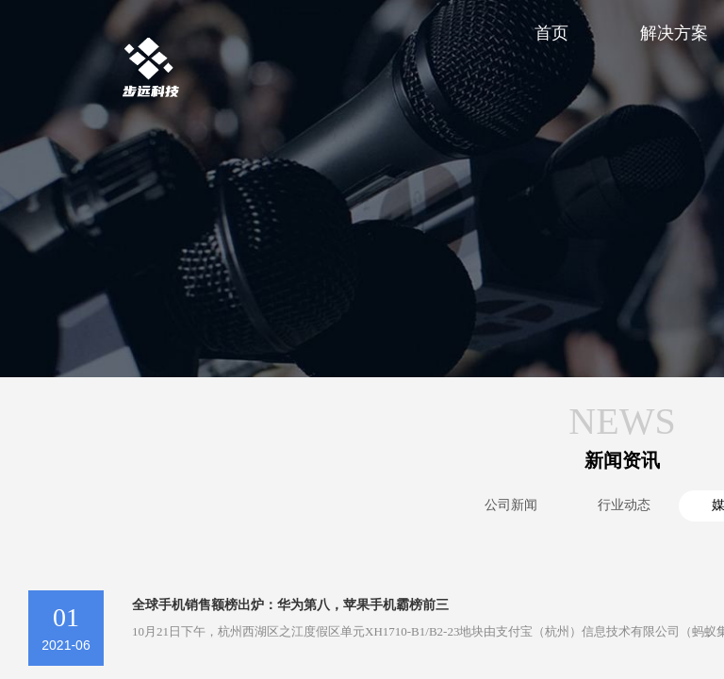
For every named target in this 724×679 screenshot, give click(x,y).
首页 (551, 33)
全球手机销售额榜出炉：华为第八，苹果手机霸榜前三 (290, 605)
